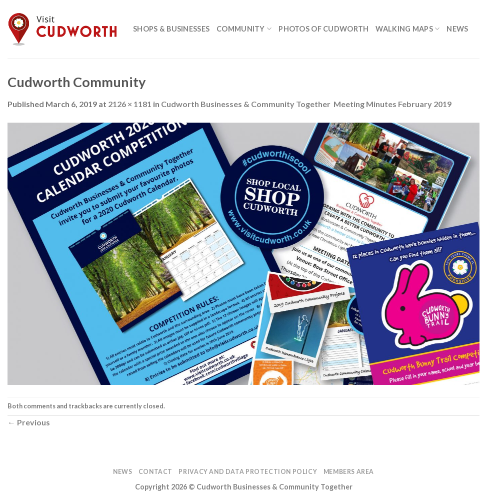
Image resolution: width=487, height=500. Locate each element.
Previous (29, 422)
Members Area (349, 471)
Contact (155, 471)
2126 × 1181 (130, 104)
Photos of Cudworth (323, 29)
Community (244, 29)
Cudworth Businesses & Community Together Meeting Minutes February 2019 (306, 104)
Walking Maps (408, 29)
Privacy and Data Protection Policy (247, 471)
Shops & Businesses (171, 29)
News (457, 29)
